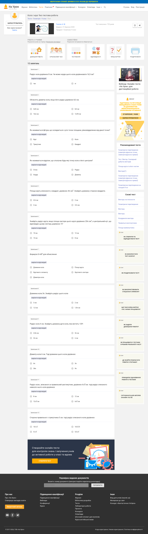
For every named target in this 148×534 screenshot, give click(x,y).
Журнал (24, 7)
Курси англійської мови (84, 520)
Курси (42, 506)
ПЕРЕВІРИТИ (97, 485)
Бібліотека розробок (83, 500)
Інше (99, 7)
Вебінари (43, 500)
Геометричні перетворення (128, 204)
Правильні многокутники (127, 223)
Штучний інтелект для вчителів (87, 517)
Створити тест (45, 461)
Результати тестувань (53, 42)
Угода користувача (101, 529)
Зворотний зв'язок (14, 507)
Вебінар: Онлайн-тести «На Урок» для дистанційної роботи (129, 86)
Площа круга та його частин (128, 166)
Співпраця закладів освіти (15, 500)
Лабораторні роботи (83, 506)
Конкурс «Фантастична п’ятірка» (123, 503)
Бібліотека (33, 7)
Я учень (126, 7)
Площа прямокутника (126, 228)
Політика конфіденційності (133, 529)
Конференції (45, 503)
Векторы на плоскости (126, 199)
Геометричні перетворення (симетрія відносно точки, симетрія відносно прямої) (128, 152)
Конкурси (82, 7)
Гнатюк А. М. (60, 24)
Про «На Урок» (10, 498)
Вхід (132, 7)
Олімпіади (79, 514)
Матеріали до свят (117, 500)
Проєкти (78, 509)
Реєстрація (140, 7)
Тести (41, 7)
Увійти (14, 30)
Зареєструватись (14, 23)
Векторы (121, 209)
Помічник (49, 7)
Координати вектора (126, 218)
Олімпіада (91, 7)
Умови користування (116, 529)
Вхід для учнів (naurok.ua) (120, 498)
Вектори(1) (122, 171)
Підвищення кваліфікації (65, 7)
